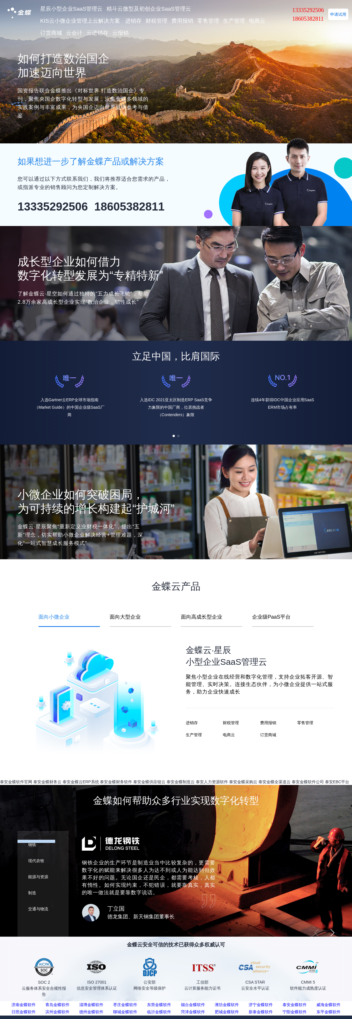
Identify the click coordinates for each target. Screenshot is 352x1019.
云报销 (120, 33)
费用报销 (182, 21)
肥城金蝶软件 (227, 1012)
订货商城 (51, 33)
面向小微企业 (53, 617)
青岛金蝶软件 (57, 1004)
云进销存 (97, 33)
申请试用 (338, 14)
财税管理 (156, 21)
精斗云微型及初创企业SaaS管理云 (149, 9)
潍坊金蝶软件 (227, 1004)
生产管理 (234, 21)
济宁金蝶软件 (261, 1004)
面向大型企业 (125, 617)
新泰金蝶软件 (261, 1012)
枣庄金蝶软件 (125, 1004)
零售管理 (208, 21)
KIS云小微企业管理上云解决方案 (80, 21)
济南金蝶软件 (23, 1004)
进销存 (133, 21)
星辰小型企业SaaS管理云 (71, 9)
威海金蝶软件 (328, 1004)
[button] (174, 436)
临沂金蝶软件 (159, 1012)
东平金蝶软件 (328, 1012)
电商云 (257, 21)
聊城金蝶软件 (125, 1012)
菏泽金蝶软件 (193, 1012)
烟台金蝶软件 (193, 1004)
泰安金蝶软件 (295, 1004)
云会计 (74, 33)
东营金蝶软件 (159, 1004)
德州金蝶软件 (91, 1012)
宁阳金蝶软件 (295, 1012)
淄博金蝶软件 (91, 1004)
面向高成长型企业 (201, 617)
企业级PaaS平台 (271, 617)
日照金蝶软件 (23, 1012)
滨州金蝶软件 (57, 1012)
